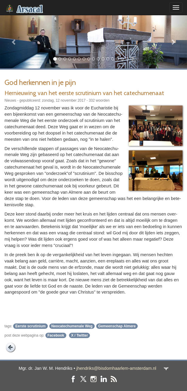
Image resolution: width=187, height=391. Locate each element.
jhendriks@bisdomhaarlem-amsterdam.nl (116, 368)
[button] (14, 41)
